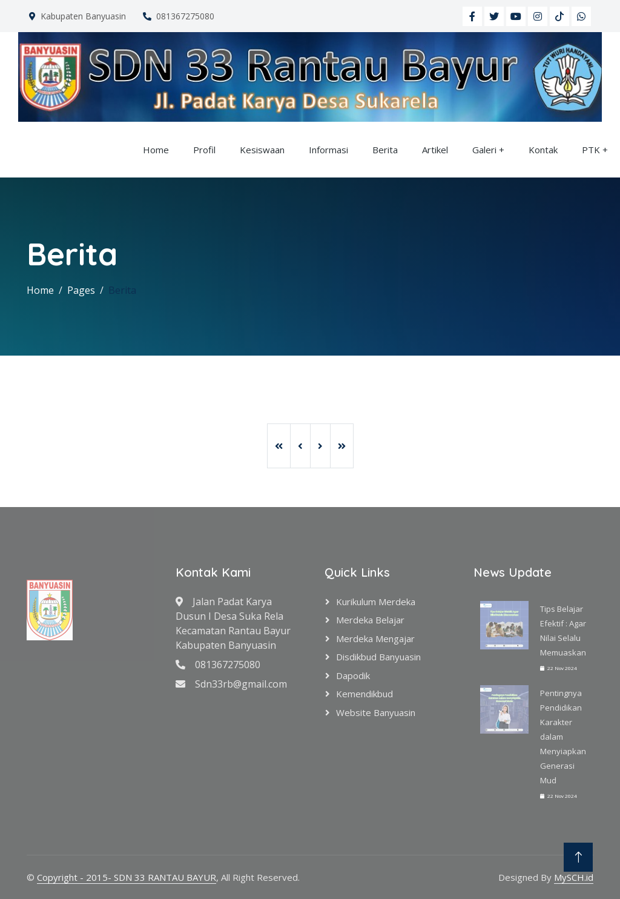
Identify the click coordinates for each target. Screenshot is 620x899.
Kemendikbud (364, 694)
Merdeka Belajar (370, 620)
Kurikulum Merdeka (375, 601)
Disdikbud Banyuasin (378, 657)
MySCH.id (573, 877)
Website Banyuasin (375, 712)
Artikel (435, 150)
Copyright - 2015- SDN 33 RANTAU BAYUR (126, 877)
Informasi (328, 150)
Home (156, 150)
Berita (385, 150)
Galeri (484, 150)
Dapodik (353, 675)
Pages (81, 290)
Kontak (543, 150)
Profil (204, 150)
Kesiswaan (262, 150)
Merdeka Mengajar (375, 638)
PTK (591, 150)
